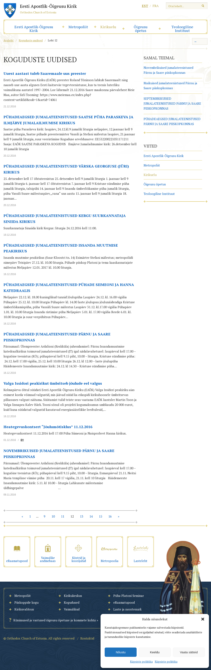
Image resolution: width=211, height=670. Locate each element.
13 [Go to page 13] (81, 516)
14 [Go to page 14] (91, 516)
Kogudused (71, 602)
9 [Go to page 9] (44, 516)
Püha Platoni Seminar (128, 596)
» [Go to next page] (118, 516)
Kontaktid (87, 638)
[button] (203, 619)
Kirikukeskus (73, 596)
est (145, 6)
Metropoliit (78, 26)
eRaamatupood (124, 602)
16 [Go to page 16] (110, 516)
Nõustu (121, 652)
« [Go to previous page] (22, 516)
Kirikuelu (108, 26)
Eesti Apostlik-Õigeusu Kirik (33, 28)
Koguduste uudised (31, 40)
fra (155, 6)
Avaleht (9, 40)
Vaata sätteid (189, 652)
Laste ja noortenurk (127, 609)
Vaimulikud (72, 609)
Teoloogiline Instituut (182, 28)
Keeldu (155, 652)
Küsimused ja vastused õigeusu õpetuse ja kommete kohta (54, 620)
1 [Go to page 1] (30, 516)
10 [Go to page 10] (53, 516)
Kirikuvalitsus (24, 609)
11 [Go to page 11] (62, 516)
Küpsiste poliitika (141, 661)
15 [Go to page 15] (100, 516)
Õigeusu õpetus (141, 28)
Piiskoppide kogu (26, 602)
